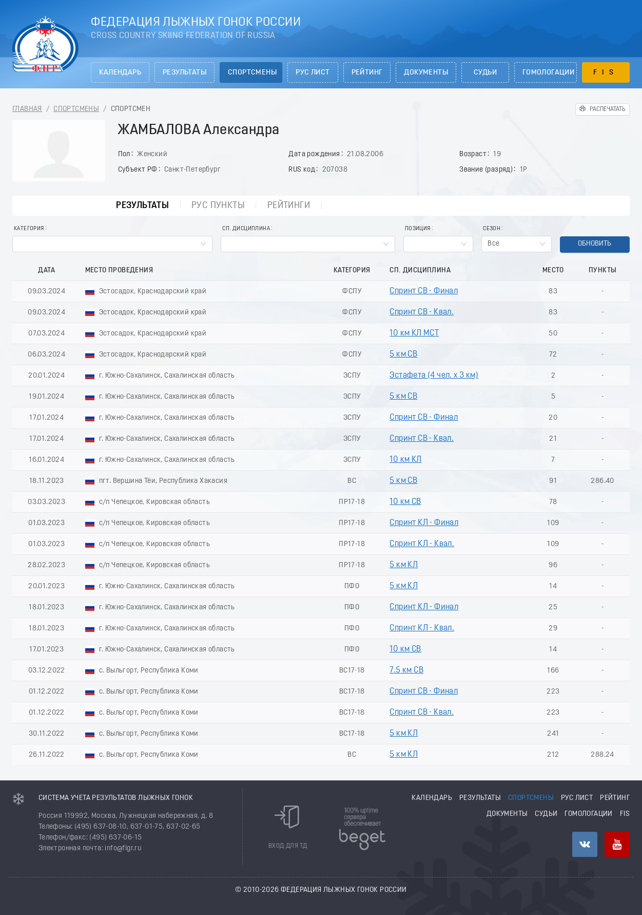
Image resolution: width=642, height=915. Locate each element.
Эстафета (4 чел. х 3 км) (434, 375)
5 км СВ (403, 354)
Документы (426, 73)
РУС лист (312, 73)
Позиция (418, 229)
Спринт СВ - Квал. (422, 312)
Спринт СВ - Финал (424, 291)
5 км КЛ (404, 565)
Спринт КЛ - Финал (424, 523)
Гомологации (548, 73)
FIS (605, 73)
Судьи (485, 73)
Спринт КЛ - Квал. (422, 544)
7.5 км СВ (406, 670)
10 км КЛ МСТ (414, 333)
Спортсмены (252, 73)
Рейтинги (288, 206)
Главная (27, 109)
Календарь (120, 73)
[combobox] (112, 244)
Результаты (184, 73)
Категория (29, 229)
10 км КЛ (405, 460)
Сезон (491, 229)
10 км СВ (405, 502)
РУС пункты (217, 206)
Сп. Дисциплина (246, 229)
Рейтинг (367, 73)
